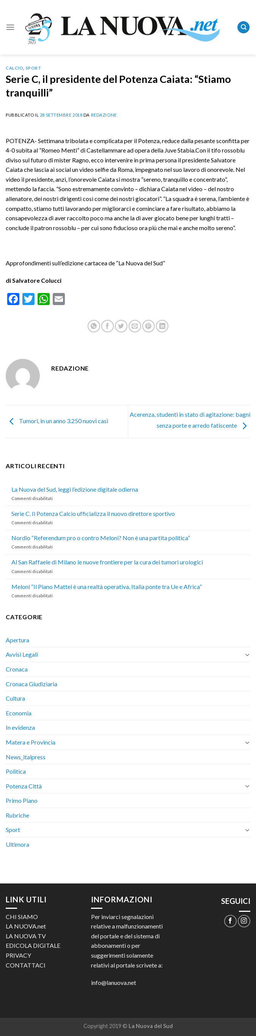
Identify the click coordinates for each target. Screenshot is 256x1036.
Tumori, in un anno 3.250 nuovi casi (57, 420)
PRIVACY (18, 955)
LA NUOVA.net (26, 926)
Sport (33, 67)
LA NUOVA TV (26, 935)
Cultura (15, 698)
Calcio (14, 67)
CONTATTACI (26, 965)
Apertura (17, 639)
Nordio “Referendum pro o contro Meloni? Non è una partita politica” (100, 537)
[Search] (243, 27)
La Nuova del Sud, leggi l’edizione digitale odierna (74, 489)
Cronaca (17, 669)
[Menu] (10, 27)
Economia (18, 713)
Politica (16, 771)
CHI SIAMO (22, 916)
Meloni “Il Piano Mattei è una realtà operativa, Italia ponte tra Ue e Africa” (106, 586)
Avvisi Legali (22, 654)
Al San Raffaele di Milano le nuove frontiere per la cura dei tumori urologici (107, 562)
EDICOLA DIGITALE (33, 945)
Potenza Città (24, 786)
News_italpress (26, 756)
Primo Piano (22, 800)
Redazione (104, 114)
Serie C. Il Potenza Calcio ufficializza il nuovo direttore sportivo (93, 513)
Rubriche (17, 815)
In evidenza (20, 727)
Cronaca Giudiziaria (31, 683)
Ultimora (17, 844)
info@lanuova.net (113, 982)
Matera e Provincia (30, 742)
